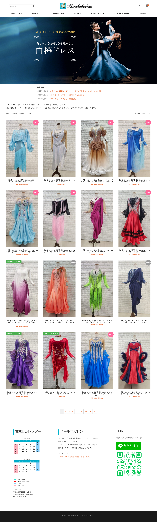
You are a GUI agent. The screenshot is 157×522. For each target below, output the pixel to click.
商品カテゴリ (36, 13)
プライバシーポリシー (88, 515)
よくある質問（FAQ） (122, 13)
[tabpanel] (78, 50)
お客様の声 (77, 13)
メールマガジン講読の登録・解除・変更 (74, 457)
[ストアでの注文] (143, 113)
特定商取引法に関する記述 (70, 515)
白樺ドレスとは (16, 13)
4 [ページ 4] (72, 411)
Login (141, 6)
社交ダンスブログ (97, 13)
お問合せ (143, 13)
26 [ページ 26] (90, 411)
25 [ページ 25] (86, 411)
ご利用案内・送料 (57, 13)
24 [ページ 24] (81, 411)
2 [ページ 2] (65, 411)
